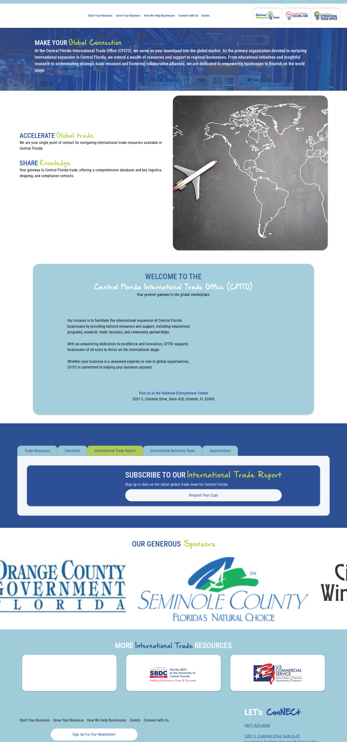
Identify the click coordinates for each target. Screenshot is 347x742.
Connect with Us (188, 15)
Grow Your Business (128, 15)
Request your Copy (203, 498)
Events (206, 15)
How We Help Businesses (159, 15)
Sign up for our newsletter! (94, 734)
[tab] (37, 454)
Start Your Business (100, 15)
